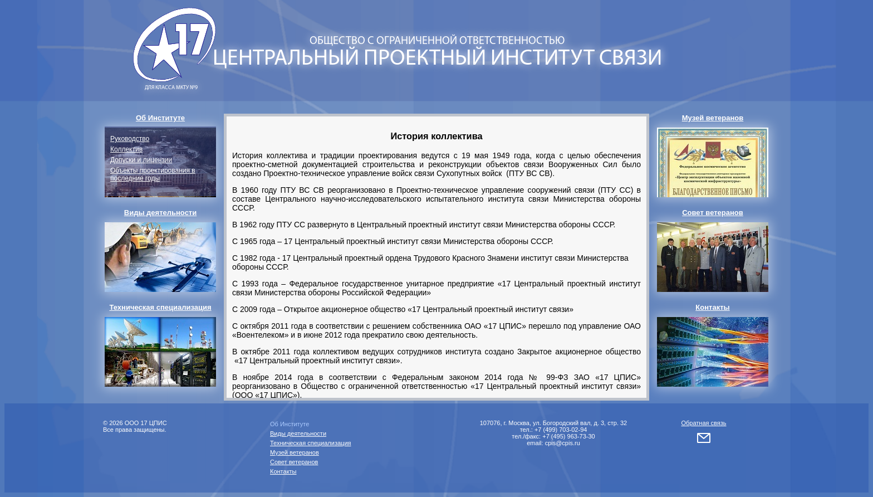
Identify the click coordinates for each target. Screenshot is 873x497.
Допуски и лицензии (141, 160)
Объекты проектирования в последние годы (152, 174)
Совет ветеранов (294, 462)
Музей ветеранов (294, 452)
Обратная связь (703, 423)
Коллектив (126, 149)
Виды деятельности (298, 433)
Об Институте (289, 424)
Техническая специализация (310, 443)
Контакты (283, 471)
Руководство (129, 139)
